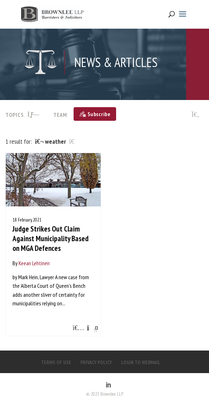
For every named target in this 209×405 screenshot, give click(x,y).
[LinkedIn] (108, 385)
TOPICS (22, 114)
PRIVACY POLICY (96, 362)
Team (60, 114)
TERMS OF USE (56, 362)
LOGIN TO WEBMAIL (140, 362)
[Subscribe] (95, 114)
